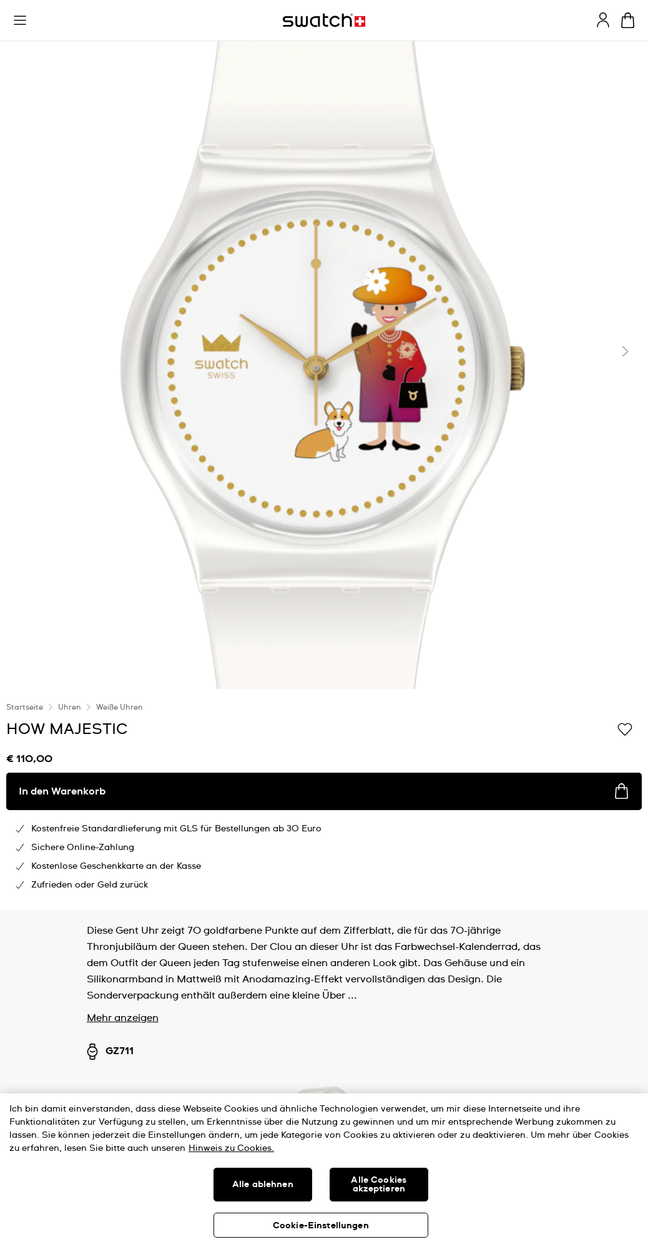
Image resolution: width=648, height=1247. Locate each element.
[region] (324, 1170)
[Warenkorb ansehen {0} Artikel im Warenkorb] (628, 20)
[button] (19, 20)
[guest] (603, 19)
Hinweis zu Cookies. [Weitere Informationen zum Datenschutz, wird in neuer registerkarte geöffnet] (231, 1148)
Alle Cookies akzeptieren (378, 1184)
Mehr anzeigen (123, 1018)
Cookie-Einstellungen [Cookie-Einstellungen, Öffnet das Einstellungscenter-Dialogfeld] (321, 1225)
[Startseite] (324, 20)
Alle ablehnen (262, 1184)
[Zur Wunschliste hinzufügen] (624, 728)
